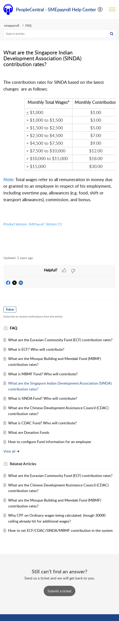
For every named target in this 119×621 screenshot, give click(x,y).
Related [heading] (23, 463)
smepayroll (11, 25)
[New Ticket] (59, 590)
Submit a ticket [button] (59, 590)
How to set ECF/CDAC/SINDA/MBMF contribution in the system (60, 530)
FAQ (28, 25)
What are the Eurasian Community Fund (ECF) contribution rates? (60, 339)
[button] (100, 9)
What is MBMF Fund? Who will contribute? (43, 373)
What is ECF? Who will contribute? (36, 349)
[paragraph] (59, 162)
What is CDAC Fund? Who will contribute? (42, 422)
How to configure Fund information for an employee (49, 441)
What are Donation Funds (28, 432)
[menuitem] (100, 9)
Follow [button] (10, 309)
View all (11, 451)
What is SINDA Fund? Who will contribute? (42, 398)
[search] (59, 33)
